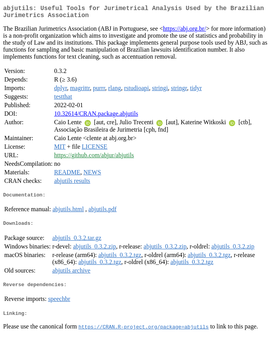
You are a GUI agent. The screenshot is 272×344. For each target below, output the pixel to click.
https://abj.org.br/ (184, 31)
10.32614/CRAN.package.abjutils (96, 116)
